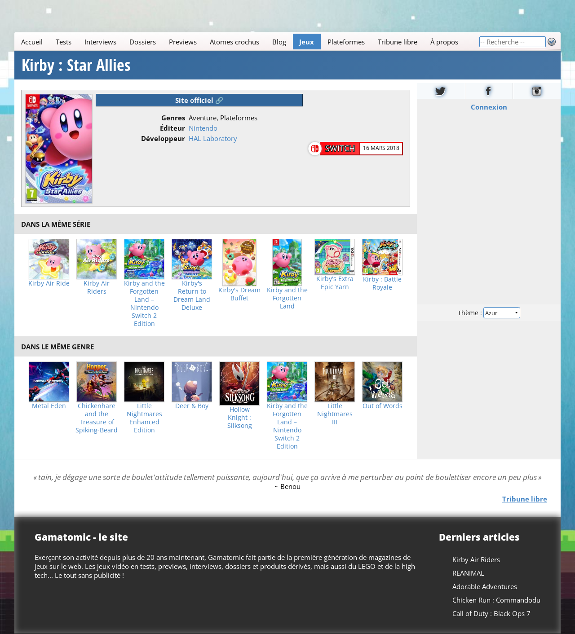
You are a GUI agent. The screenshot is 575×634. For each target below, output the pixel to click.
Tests (63, 41)
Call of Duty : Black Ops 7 (491, 613)
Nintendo (203, 127)
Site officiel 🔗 (199, 100)
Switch (340, 148)
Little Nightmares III (335, 414)
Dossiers (142, 41)
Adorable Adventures (484, 586)
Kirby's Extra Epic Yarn (335, 283)
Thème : (489, 312)
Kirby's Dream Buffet (239, 294)
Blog (279, 41)
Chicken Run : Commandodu (496, 599)
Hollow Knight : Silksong (239, 417)
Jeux (306, 41)
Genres (173, 117)
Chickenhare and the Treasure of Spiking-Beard (96, 418)
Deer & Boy (191, 406)
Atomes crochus (234, 41)
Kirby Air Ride (49, 283)
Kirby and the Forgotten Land (287, 298)
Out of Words (382, 406)
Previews (183, 41)
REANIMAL (468, 572)
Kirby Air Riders (97, 287)
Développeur (163, 138)
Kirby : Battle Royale (382, 283)
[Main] (246, 41)
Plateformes (346, 41)
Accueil (32, 41)
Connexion (489, 106)
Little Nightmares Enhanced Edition (144, 418)
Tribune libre (397, 41)
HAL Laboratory (213, 138)
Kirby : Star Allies (76, 65)
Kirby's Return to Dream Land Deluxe (191, 295)
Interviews (100, 41)
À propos (444, 41)
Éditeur (172, 127)
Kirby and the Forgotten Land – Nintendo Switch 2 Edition (144, 303)
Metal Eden (49, 406)
